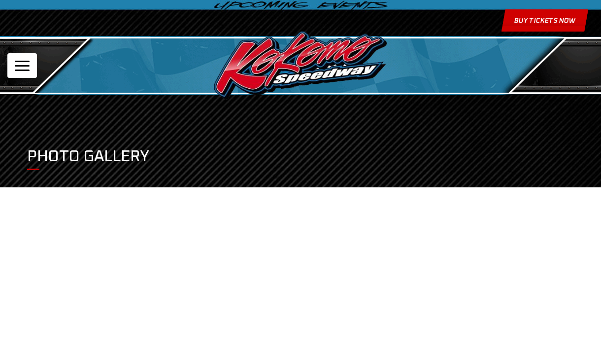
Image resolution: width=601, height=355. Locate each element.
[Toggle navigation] (22, 65)
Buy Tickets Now (544, 20)
